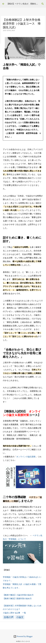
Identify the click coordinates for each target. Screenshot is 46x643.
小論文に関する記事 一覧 (14, 613)
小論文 (19, 617)
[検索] (42, 4)
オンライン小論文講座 (26, 457)
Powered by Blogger (23, 636)
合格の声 (8, 617)
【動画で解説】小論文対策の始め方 (18, 595)
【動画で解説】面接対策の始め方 (17, 598)
